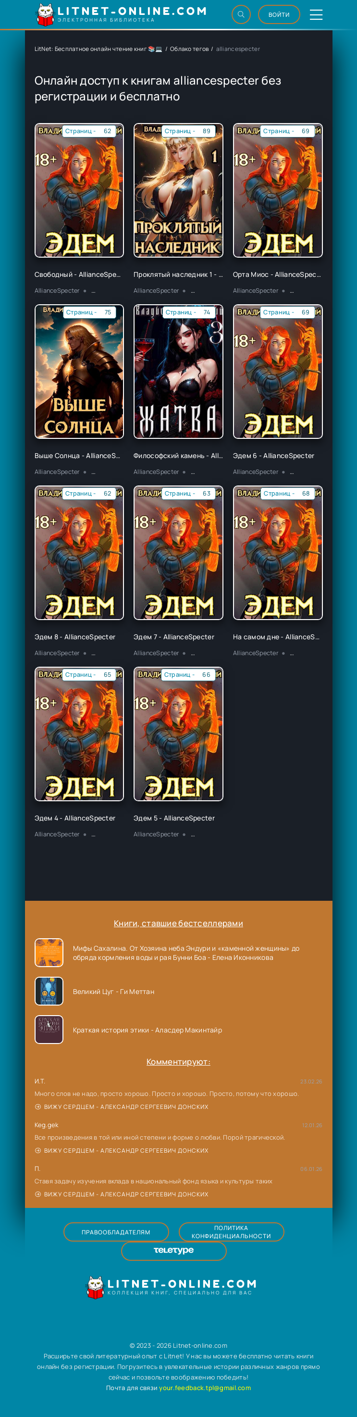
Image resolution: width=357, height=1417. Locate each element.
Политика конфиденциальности (231, 1232)
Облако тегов (189, 49)
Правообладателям (116, 1232)
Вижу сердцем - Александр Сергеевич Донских (122, 1107)
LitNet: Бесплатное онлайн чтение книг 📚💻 (99, 49)
